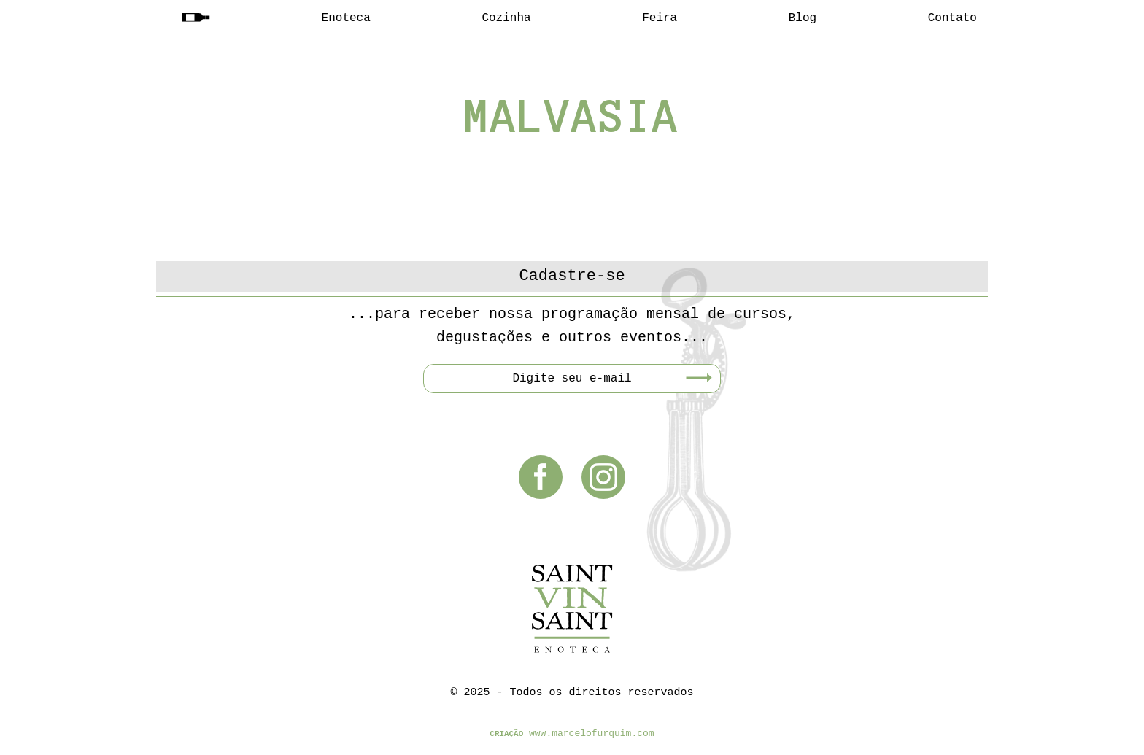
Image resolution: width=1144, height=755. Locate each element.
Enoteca (346, 18)
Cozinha (506, 18)
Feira (659, 18)
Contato (952, 18)
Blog (802, 18)
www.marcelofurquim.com (591, 733)
